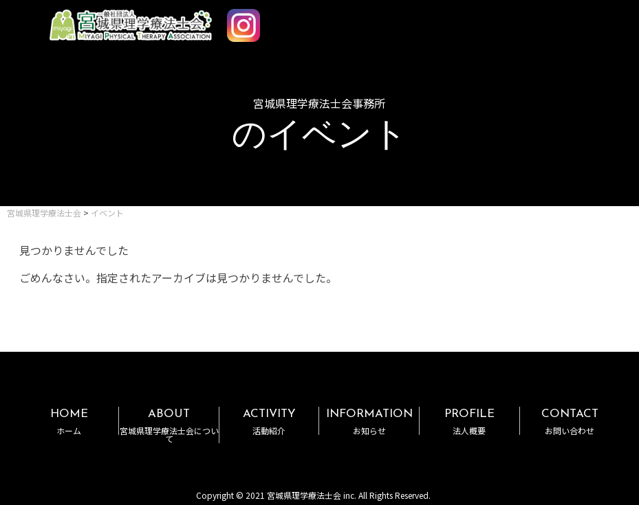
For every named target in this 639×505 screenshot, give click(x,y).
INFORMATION (369, 421)
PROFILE (469, 421)
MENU (589, 19)
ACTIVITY (269, 421)
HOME (69, 421)
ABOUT (169, 425)
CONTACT (570, 421)
